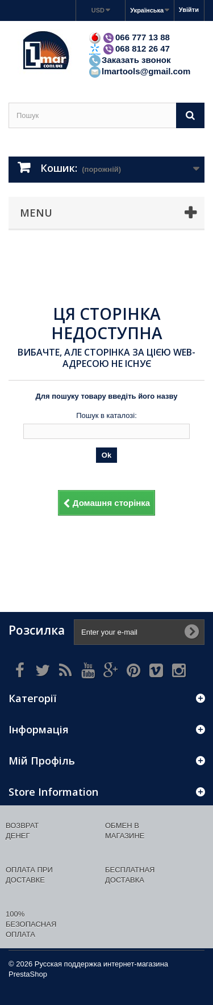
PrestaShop (28, 974)
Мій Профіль (42, 760)
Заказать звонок (129, 60)
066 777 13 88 (129, 37)
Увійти (189, 9)
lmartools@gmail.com (139, 71)
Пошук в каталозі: (106, 415)
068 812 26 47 (129, 48)
